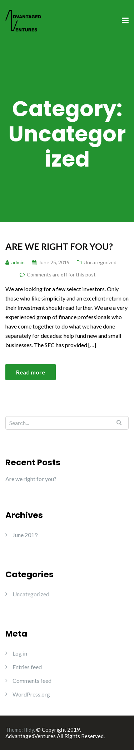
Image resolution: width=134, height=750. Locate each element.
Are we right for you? (59, 246)
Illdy (29, 729)
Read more (30, 372)
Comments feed (32, 680)
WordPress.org (31, 694)
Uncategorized (100, 262)
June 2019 (25, 534)
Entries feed (27, 666)
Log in (20, 653)
